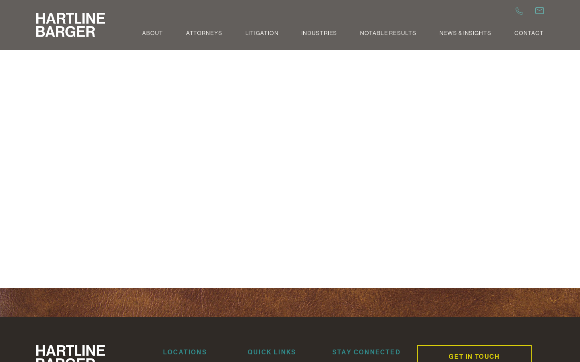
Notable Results (388, 33)
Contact (529, 33)
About (152, 33)
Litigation (262, 33)
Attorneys (204, 33)
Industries (319, 33)
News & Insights (465, 33)
